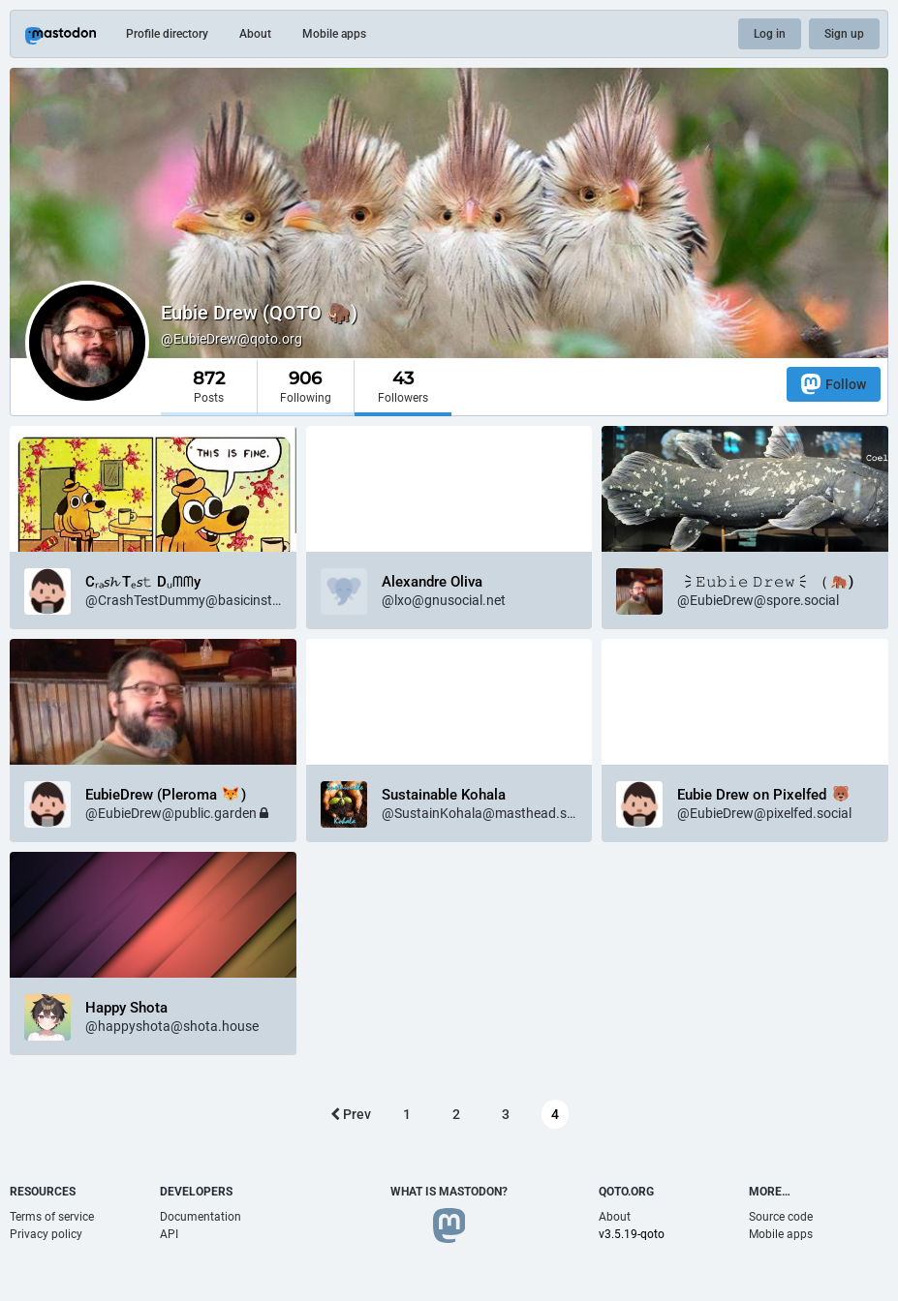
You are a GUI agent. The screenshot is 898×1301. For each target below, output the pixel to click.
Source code (781, 1217)
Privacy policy (46, 1234)
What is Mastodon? (449, 1191)
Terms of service (52, 1217)
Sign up (844, 34)
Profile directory (167, 34)
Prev (350, 1114)
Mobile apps (334, 34)
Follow (833, 384)
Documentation (200, 1217)
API (169, 1234)
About (255, 34)
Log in (770, 34)
